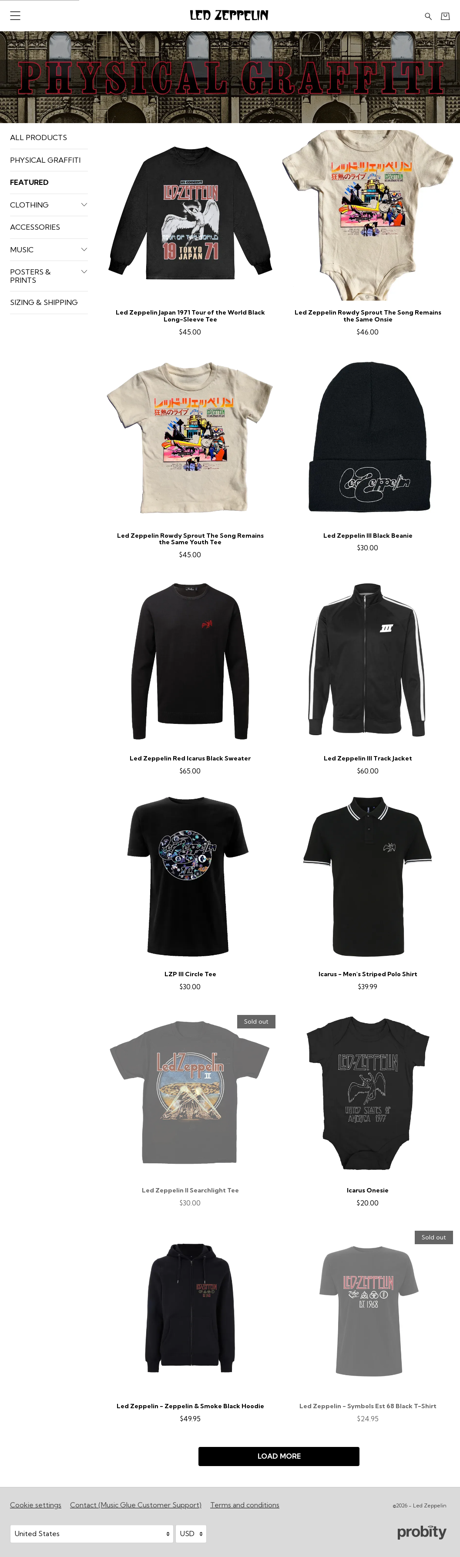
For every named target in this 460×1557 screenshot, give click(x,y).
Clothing (49, 204)
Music (49, 249)
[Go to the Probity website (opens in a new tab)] (422, 1533)
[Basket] (445, 16)
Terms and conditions (244, 1504)
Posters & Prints (49, 275)
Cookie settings (35, 1504)
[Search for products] (428, 15)
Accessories (35, 226)
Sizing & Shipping (44, 302)
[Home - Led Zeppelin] (230, 15)
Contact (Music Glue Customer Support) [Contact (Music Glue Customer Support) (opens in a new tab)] (135, 1504)
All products (38, 137)
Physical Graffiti (45, 159)
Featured (29, 182)
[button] (15, 15)
